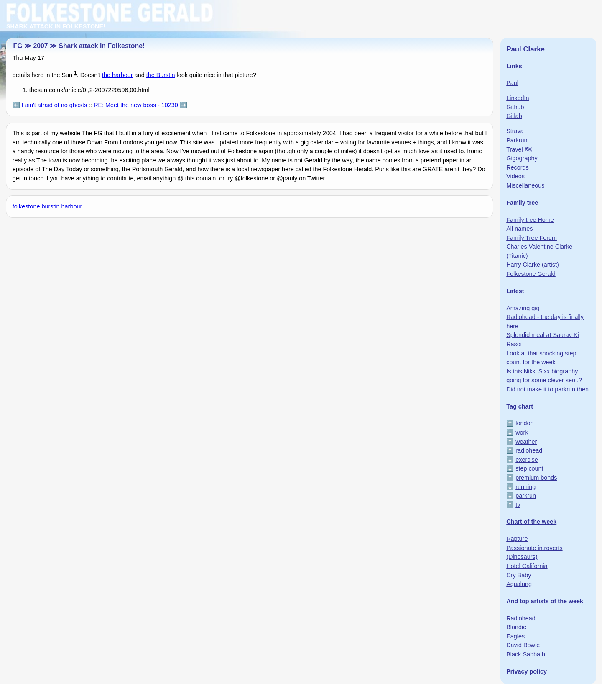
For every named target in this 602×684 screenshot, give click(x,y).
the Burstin (160, 75)
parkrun (525, 495)
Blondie (516, 627)
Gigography (521, 158)
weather (526, 441)
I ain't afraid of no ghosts (54, 105)
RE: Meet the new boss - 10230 (136, 105)
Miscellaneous (525, 185)
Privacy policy (526, 671)
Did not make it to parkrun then (547, 389)
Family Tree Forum (531, 237)
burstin (50, 206)
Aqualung (519, 584)
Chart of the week (531, 521)
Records (517, 167)
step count (529, 468)
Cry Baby (518, 575)
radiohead (528, 450)
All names (519, 228)
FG (18, 45)
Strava (515, 131)
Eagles (515, 636)
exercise (526, 459)
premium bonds (536, 477)
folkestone (26, 206)
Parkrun (516, 140)
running (525, 486)
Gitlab (514, 116)
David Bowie (523, 645)
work (521, 432)
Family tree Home (530, 219)
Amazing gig (522, 308)
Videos (515, 176)
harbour (71, 206)
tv (517, 504)
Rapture (517, 538)
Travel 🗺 (519, 149)
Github (515, 107)
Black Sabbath (525, 654)
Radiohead (521, 618)
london (524, 423)
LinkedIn (517, 98)
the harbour (117, 75)
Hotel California (526, 566)
